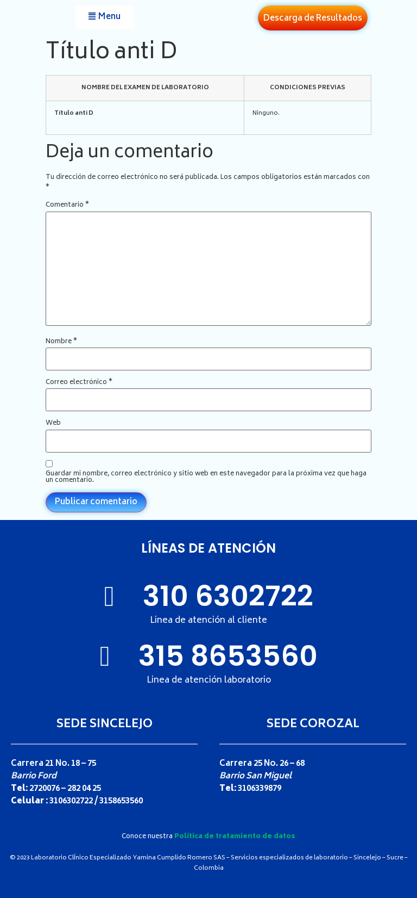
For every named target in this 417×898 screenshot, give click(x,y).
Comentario (67, 205)
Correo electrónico (79, 383)
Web (53, 423)
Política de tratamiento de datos (234, 837)
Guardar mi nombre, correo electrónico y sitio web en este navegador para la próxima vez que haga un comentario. (206, 477)
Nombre (61, 342)
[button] (104, 17)
